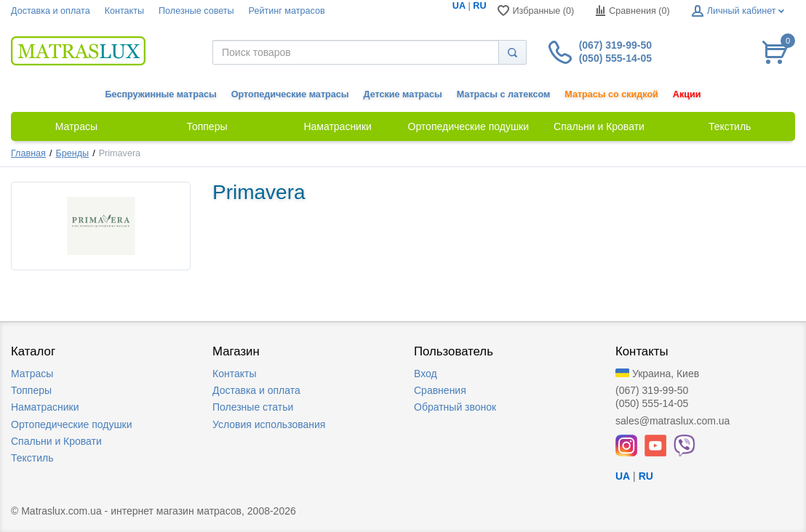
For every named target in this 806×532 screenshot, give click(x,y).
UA (459, 6)
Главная (28, 153)
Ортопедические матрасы (290, 94)
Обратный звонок (455, 407)
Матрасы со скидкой (611, 94)
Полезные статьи (252, 407)
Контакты (124, 11)
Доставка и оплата (50, 11)
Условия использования (268, 424)
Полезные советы (196, 11)
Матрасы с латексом (503, 94)
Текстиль (32, 458)
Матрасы (32, 373)
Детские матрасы (403, 94)
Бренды (72, 153)
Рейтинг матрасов (287, 11)
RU (479, 6)
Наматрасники (45, 407)
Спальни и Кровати (56, 441)
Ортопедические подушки (71, 424)
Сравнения (440, 390)
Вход (425, 373)
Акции (687, 94)
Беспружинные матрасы (161, 94)
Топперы (31, 390)
